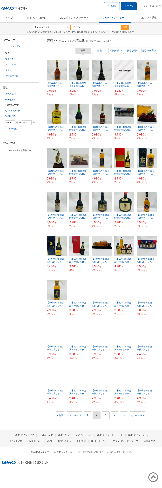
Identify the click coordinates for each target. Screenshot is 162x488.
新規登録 (111, 6)
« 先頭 (60, 415)
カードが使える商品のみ (17, 150)
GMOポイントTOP (24, 435)
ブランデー (10, 64)
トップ (9, 17)
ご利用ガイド (46, 435)
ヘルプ (144, 6)
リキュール (10, 70)
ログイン (128, 6)
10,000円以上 (11, 116)
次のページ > (137, 415)
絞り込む (13, 129)
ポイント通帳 (149, 17)
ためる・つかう (36, 17)
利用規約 (81, 441)
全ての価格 (10, 94)
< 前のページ (74, 415)
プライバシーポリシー (125, 441)
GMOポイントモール (115, 17)
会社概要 (150, 441)
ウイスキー (10, 59)
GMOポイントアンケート (74, 17)
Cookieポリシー (99, 441)
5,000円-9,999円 (12, 110)
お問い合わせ (64, 441)
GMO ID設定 (155, 6)
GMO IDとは (64, 435)
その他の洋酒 (11, 75)
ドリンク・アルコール (16, 46)
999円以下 (10, 99)
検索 (125, 27)
